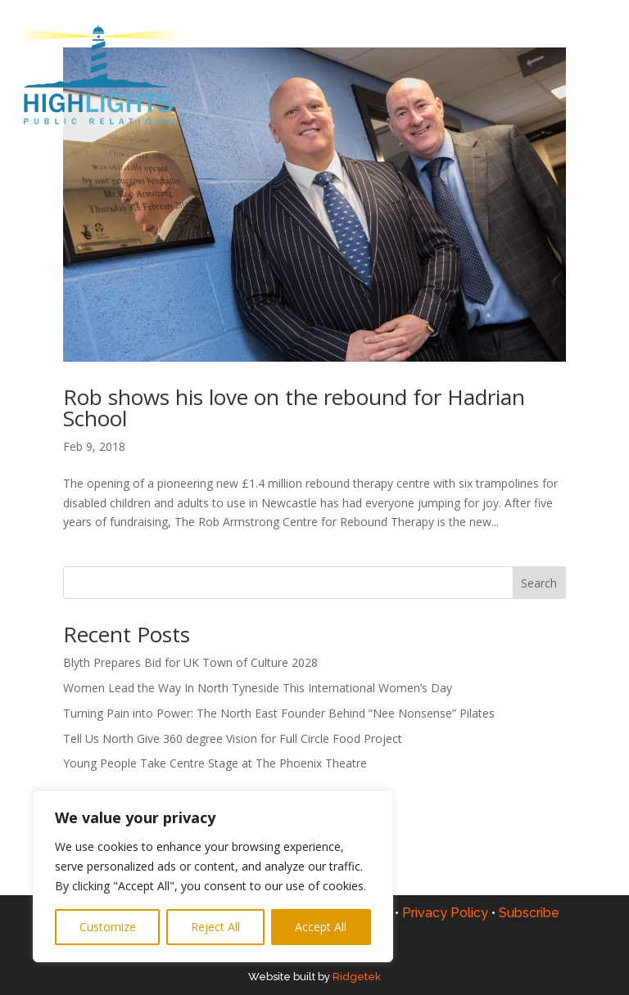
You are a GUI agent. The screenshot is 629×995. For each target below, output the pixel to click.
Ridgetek (357, 976)
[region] (213, 876)
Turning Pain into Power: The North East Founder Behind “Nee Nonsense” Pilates (279, 713)
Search (539, 583)
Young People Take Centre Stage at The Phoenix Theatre (216, 763)
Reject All (215, 926)
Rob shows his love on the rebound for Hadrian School (294, 407)
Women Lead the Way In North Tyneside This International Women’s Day (257, 688)
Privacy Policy (450, 913)
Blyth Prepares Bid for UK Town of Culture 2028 (190, 662)
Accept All (320, 926)
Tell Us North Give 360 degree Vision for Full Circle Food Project (232, 738)
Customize (107, 926)
